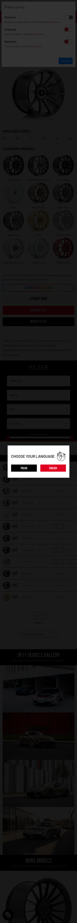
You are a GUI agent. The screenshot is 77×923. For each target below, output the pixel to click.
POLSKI (24, 468)
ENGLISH (53, 468)
